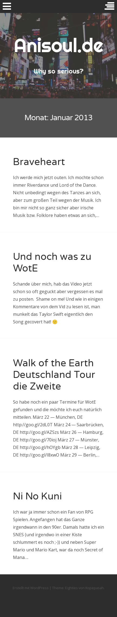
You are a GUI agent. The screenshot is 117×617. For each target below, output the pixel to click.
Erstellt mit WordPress (31, 587)
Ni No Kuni (37, 496)
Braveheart (39, 162)
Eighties (71, 587)
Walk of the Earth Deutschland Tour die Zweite (54, 374)
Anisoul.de (58, 45)
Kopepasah (94, 587)
